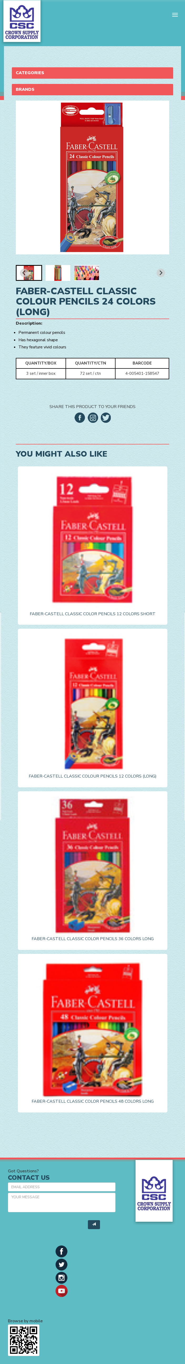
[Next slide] (161, 273)
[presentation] (48, 1226)
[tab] (92, 73)
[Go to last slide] (24, 273)
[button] (29, 273)
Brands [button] (25, 89)
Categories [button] (30, 73)
